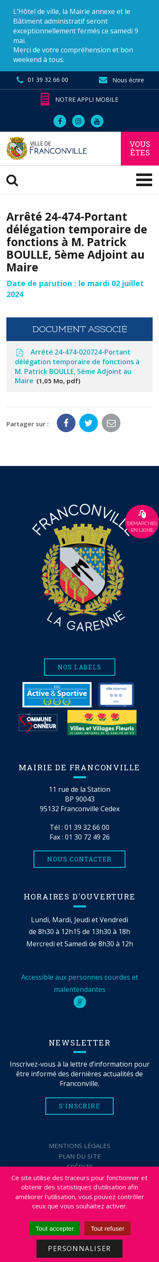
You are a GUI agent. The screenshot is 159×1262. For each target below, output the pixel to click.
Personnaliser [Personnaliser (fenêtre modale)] (79, 1248)
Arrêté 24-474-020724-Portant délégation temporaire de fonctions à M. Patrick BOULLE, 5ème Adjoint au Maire (77, 366)
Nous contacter (79, 859)
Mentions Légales (79, 1145)
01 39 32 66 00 (86, 827)
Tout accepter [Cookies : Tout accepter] (55, 1228)
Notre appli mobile (79, 99)
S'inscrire (79, 1106)
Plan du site (80, 1156)
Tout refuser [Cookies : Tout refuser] (107, 1228)
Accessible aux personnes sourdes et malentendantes (79, 989)
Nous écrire (121, 80)
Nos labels (80, 667)
